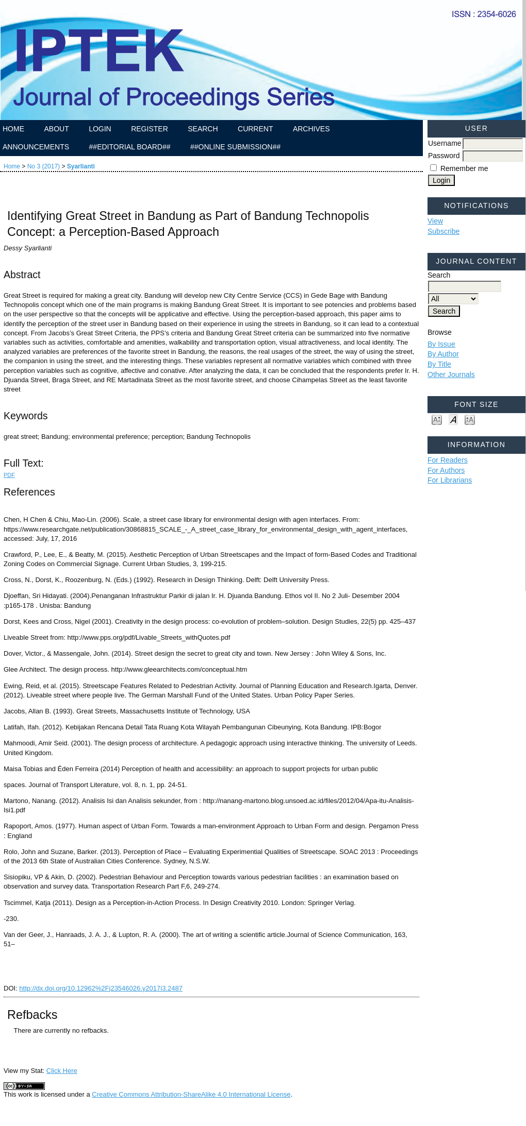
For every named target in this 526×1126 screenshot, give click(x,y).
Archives (311, 129)
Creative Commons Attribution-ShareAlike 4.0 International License (191, 1094)
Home (13, 129)
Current (255, 129)
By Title (439, 364)
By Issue (441, 344)
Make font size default (453, 419)
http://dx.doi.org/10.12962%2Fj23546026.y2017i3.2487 (101, 988)
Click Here (61, 1070)
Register (149, 129)
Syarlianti (81, 166)
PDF (9, 475)
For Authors (446, 470)
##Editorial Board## (130, 147)
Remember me (464, 168)
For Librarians (450, 480)
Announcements (36, 147)
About (56, 129)
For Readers (448, 460)
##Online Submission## (235, 147)
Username (445, 143)
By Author (443, 354)
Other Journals (451, 374)
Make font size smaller (437, 419)
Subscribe (443, 231)
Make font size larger (470, 419)
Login (100, 129)
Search (203, 129)
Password (443, 155)
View (435, 221)
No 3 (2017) (43, 166)
